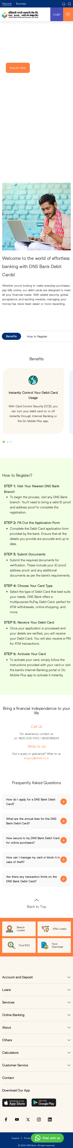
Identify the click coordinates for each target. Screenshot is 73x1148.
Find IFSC (19, 945)
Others (7, 1040)
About (6, 1027)
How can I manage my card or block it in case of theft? (33, 860)
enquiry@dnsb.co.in (36, 758)
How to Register (37, 336)
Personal (7, 3)
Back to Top (36, 903)
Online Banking (13, 1015)
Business (21, 3)
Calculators (10, 1053)
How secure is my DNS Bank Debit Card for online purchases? (32, 840)
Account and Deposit (17, 977)
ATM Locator (54, 929)
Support (16, 1138)
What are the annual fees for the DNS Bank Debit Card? (31, 821)
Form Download (52, 945)
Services (8, 1002)
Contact (8, 1078)
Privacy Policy (30, 1138)
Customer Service (15, 1065)
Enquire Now (18, 67)
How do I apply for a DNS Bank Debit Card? (30, 802)
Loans (6, 990)
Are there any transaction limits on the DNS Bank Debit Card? (31, 879)
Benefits (11, 336)
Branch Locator (15, 929)
